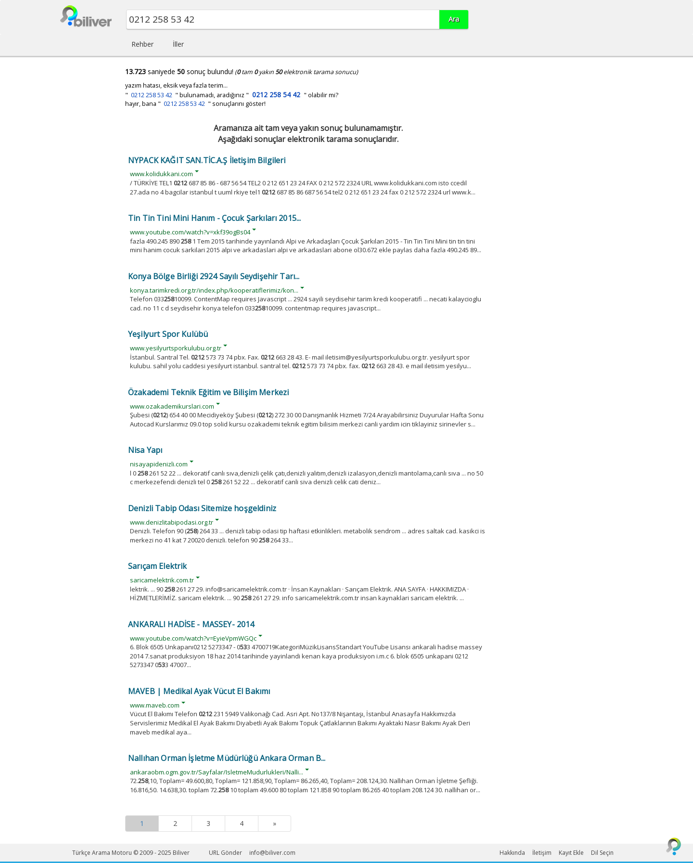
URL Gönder (225, 853)
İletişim (542, 853)
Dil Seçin (602, 853)
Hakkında (512, 853)
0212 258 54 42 (276, 94)
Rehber (142, 44)
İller (178, 44)
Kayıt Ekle (571, 853)
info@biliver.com (272, 853)
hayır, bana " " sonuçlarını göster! (195, 104)
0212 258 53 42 (151, 95)
